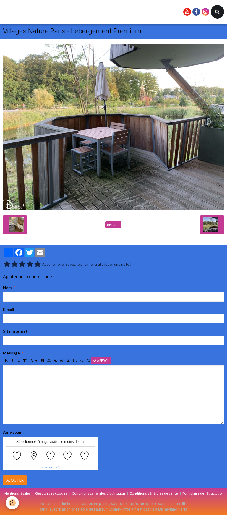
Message (11, 353)
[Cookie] (12, 502)
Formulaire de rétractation (203, 493)
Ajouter (15, 480)
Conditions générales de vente (153, 493)
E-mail (8, 309)
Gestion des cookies (51, 493)
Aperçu (101, 360)
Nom (7, 287)
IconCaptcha (49, 467)
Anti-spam (12, 432)
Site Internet (15, 331)
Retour (113, 224)
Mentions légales (17, 493)
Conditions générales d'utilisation (98, 493)
